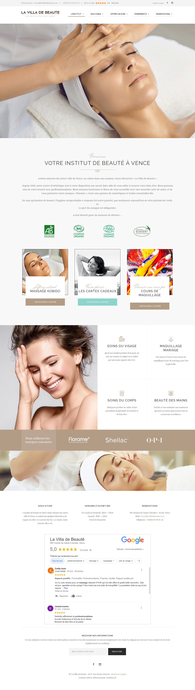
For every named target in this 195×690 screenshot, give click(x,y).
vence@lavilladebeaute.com (152, 516)
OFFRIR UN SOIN (117, 14)
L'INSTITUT (76, 14)
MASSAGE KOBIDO (45, 291)
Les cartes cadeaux (97, 291)
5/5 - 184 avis (113, 3)
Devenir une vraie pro (150, 286)
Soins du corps (122, 400)
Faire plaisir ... (97, 286)
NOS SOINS (96, 14)
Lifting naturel (45, 286)
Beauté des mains (170, 400)
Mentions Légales (118, 674)
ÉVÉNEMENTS (141, 14)
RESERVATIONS (163, 14)
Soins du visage (122, 346)
